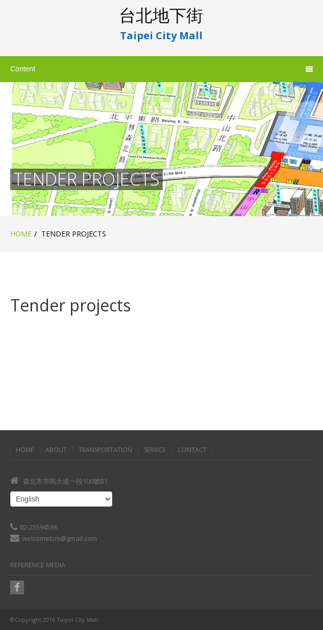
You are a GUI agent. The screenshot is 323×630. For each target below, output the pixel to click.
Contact (192, 450)
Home (21, 234)
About (56, 450)
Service (155, 450)
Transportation (105, 450)
